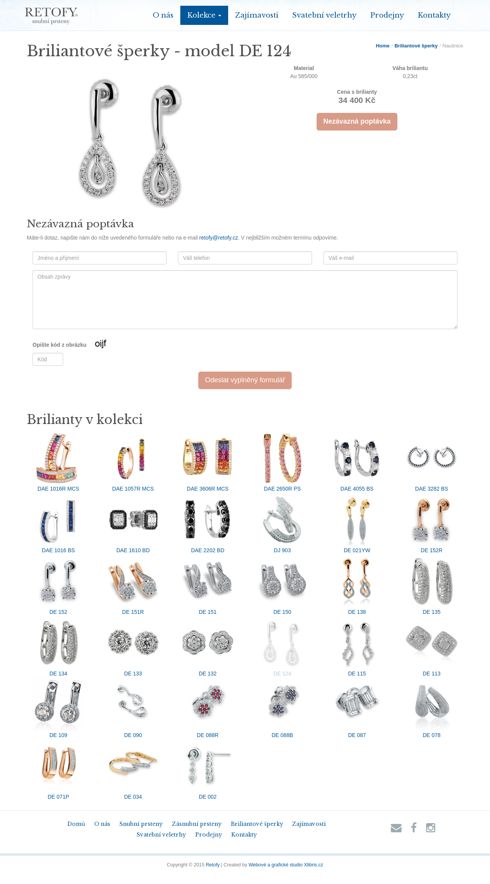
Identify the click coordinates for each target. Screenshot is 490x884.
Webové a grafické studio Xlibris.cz (285, 865)
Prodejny (387, 15)
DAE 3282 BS (432, 461)
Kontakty (434, 15)
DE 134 (58, 646)
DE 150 (282, 585)
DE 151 (208, 585)
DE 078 (432, 708)
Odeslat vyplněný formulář (245, 380)
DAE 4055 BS (357, 461)
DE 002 (208, 769)
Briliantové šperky (416, 46)
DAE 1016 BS (58, 523)
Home (383, 46)
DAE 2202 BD (208, 523)
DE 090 (133, 708)
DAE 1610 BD (133, 523)
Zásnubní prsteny (197, 823)
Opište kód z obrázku (83, 345)
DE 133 (133, 646)
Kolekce (204, 15)
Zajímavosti (256, 15)
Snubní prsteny (141, 823)
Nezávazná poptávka (356, 121)
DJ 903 (282, 523)
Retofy (212, 865)
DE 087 (357, 708)
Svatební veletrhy (324, 15)
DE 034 (133, 769)
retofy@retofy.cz (218, 238)
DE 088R (208, 708)
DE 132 (208, 646)
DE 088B (282, 708)
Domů (76, 823)
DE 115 (357, 646)
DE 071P (58, 769)
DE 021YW (357, 523)
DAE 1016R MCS (58, 461)
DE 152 (58, 585)
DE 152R (432, 523)
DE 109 (58, 708)
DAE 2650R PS (282, 461)
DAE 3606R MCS (208, 461)
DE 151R (133, 585)
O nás (163, 15)
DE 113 (432, 646)
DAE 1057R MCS (133, 461)
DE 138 (357, 585)
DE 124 (282, 646)
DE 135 (432, 585)
